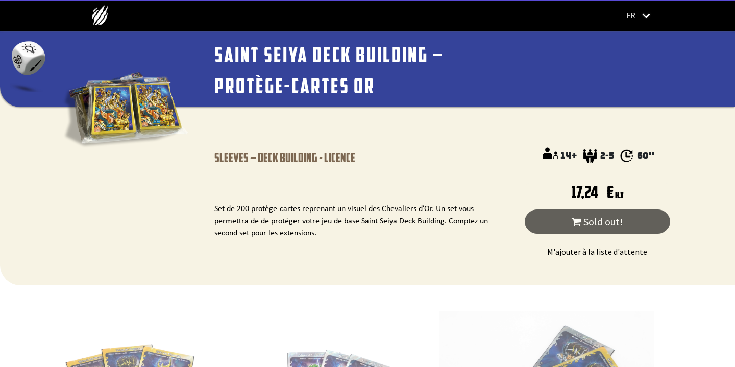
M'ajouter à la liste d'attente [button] (597, 252)
